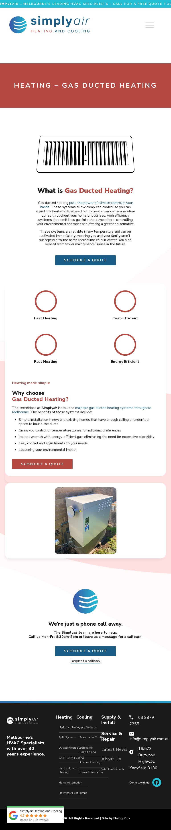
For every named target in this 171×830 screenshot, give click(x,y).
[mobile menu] (154, 23)
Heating (64, 717)
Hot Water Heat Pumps (73, 793)
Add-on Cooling (89, 762)
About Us (111, 759)
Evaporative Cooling (92, 737)
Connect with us (145, 782)
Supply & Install (111, 720)
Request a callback (85, 661)
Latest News (114, 749)
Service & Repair (111, 736)
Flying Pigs (121, 818)
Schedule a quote (85, 260)
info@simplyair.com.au (149, 738)
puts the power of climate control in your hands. (86, 205)
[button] (12, 521)
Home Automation (70, 782)
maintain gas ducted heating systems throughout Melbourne (82, 410)
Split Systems (67, 737)
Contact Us (112, 769)
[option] (85, 520)
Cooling (84, 717)
